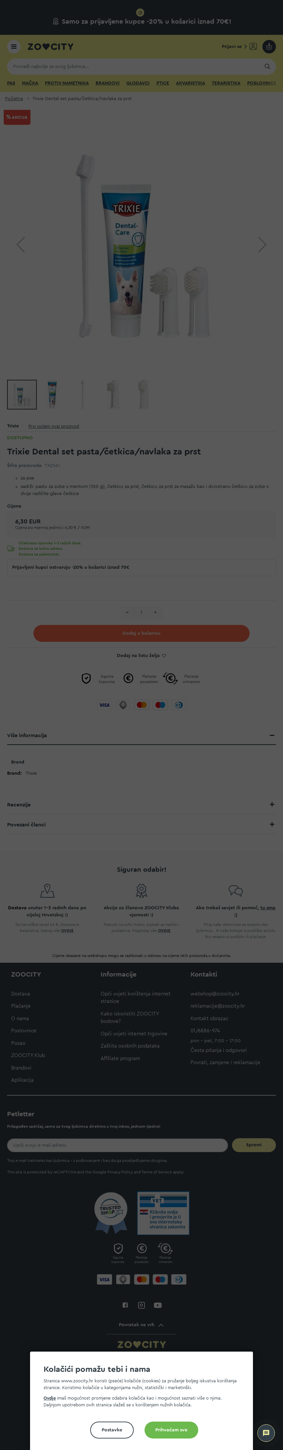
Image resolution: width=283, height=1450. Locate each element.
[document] (144, 1403)
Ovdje (50, 1398)
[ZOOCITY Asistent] (266, 1433)
